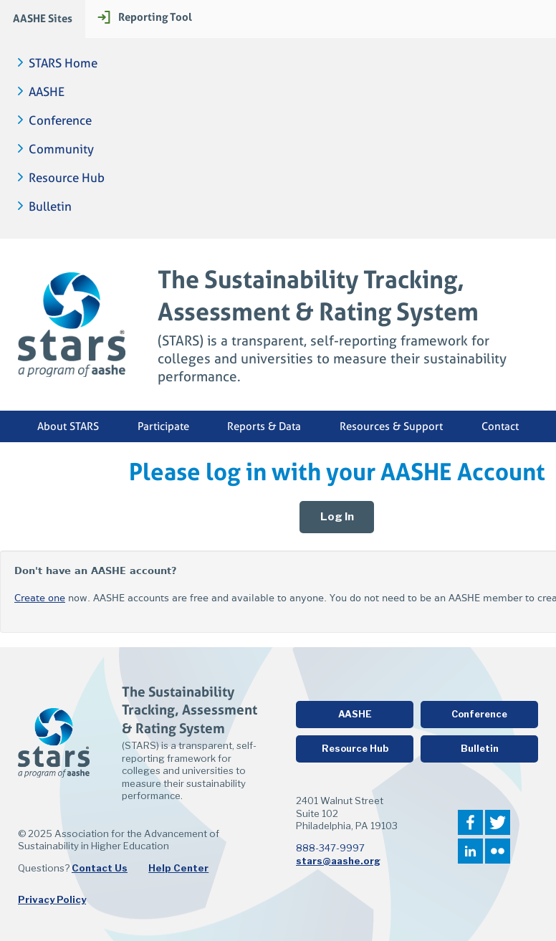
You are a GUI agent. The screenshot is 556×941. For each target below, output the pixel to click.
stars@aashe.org (338, 860)
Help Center (178, 868)
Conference (60, 120)
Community (61, 149)
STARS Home (63, 63)
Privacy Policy (52, 899)
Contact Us (100, 868)
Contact (500, 426)
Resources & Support (391, 426)
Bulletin (50, 206)
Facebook (470, 822)
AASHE (46, 92)
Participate (163, 426)
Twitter (497, 822)
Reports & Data (264, 426)
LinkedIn (470, 851)
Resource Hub (67, 178)
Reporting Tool (155, 17)
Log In (337, 516)
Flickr (497, 851)
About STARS (68, 426)
